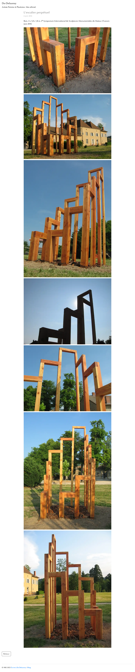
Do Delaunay (19, 5)
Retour (6, 654)
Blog (29, 667)
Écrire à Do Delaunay (18, 667)
